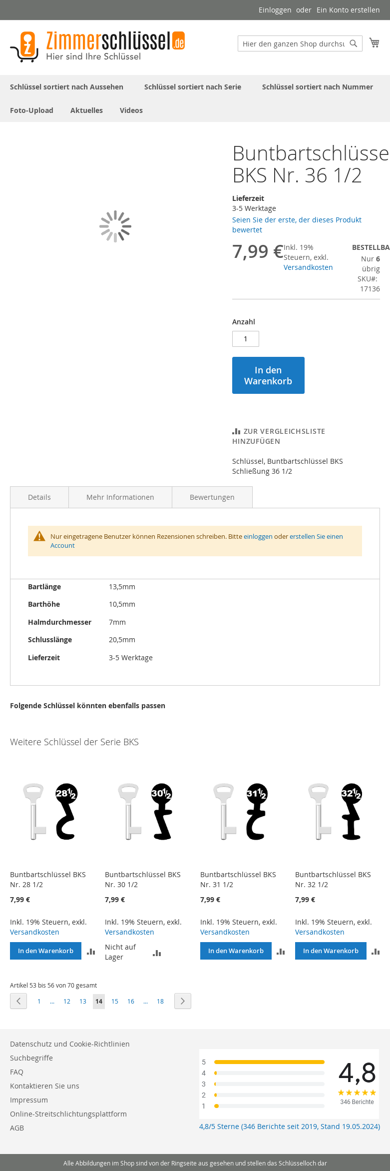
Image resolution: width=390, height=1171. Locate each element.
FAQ (16, 1072)
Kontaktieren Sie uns (44, 1086)
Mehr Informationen (120, 497)
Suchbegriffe (31, 1058)
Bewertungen (212, 497)
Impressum (29, 1100)
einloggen (258, 536)
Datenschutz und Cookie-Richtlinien (70, 1044)
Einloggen (275, 9)
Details (39, 497)
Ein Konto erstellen (348, 9)
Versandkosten (308, 267)
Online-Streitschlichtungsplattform (68, 1114)
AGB (17, 1128)
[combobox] (300, 43)
